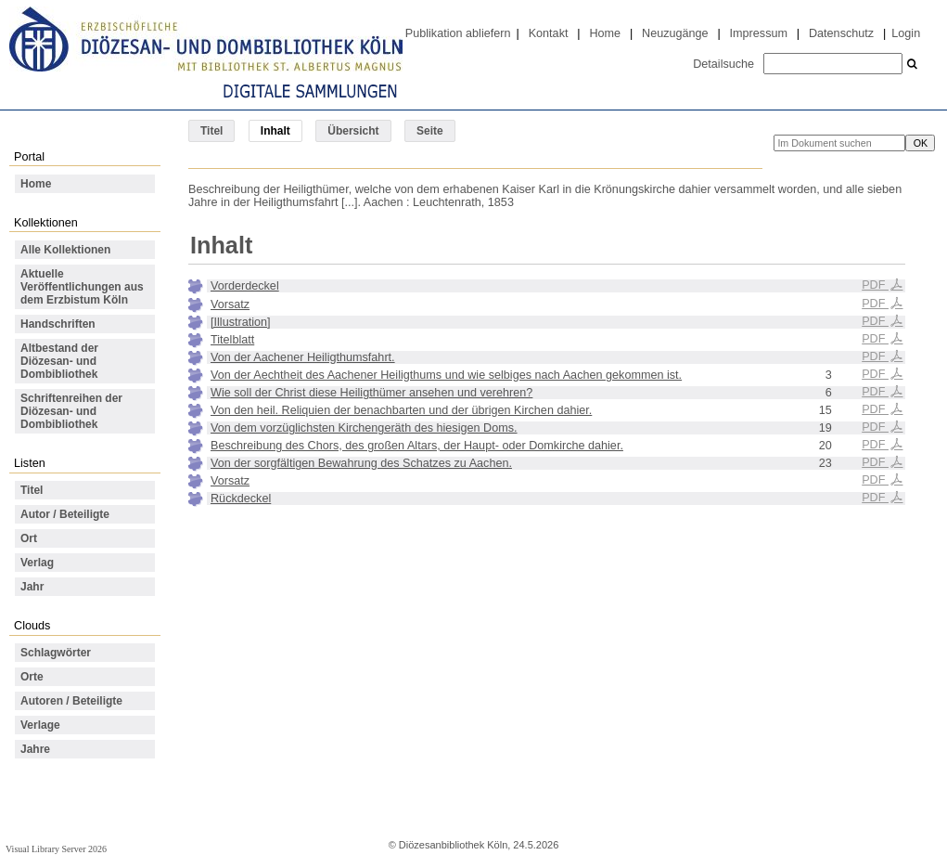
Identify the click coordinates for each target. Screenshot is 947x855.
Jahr (32, 586)
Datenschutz (841, 33)
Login (905, 33)
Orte (32, 676)
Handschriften (58, 323)
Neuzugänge (675, 33)
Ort (28, 538)
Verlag (37, 562)
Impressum (758, 33)
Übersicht (352, 130)
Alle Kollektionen (65, 249)
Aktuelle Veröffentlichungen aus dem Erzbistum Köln (82, 286)
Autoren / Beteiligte (71, 700)
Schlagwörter (55, 652)
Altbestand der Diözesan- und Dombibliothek (59, 361)
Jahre (35, 749)
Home (605, 33)
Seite (429, 130)
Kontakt (549, 33)
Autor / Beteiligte (64, 514)
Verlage (40, 725)
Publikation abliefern (458, 33)
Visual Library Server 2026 (56, 849)
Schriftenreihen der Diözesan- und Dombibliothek (71, 411)
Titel (211, 130)
